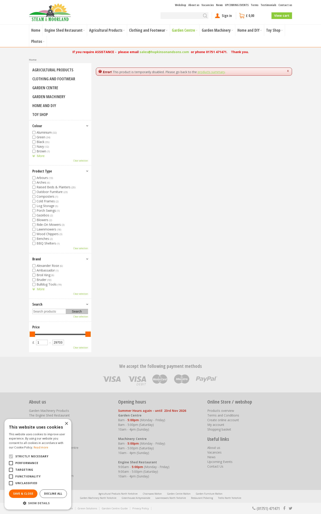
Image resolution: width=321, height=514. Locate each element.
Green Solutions (87, 508)
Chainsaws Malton (152, 493)
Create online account (223, 420)
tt (290, 508)
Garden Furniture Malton (209, 493)
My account (215, 425)
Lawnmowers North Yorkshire (170, 497)
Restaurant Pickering (202, 497)
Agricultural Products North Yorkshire (118, 493)
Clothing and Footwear (53, 78)
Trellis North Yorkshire (229, 497)
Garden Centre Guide (115, 508)
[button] (38, 503)
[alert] (37, 464)
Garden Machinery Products (49, 410)
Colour (37, 126)
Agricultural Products (52, 70)
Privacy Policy (140, 508)
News (211, 457)
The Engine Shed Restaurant (49, 415)
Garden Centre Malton (179, 493)
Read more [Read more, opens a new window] (41, 447)
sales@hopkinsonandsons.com (164, 52)
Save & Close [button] (23, 493)
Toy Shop (40, 114)
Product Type (42, 171)
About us (213, 448)
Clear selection (80, 160)
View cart (281, 15)
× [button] (66, 423)
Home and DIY (44, 105)
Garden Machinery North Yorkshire (98, 497)
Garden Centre (45, 87)
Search (37, 304)
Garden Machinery (48, 96)
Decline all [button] (53, 493)
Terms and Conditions (223, 415)
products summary (211, 72)
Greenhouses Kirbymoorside (135, 497)
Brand (36, 259)
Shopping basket (219, 429)
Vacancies (214, 452)
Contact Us (215, 466)
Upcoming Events (220, 462)
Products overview (220, 410)
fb (284, 508)
